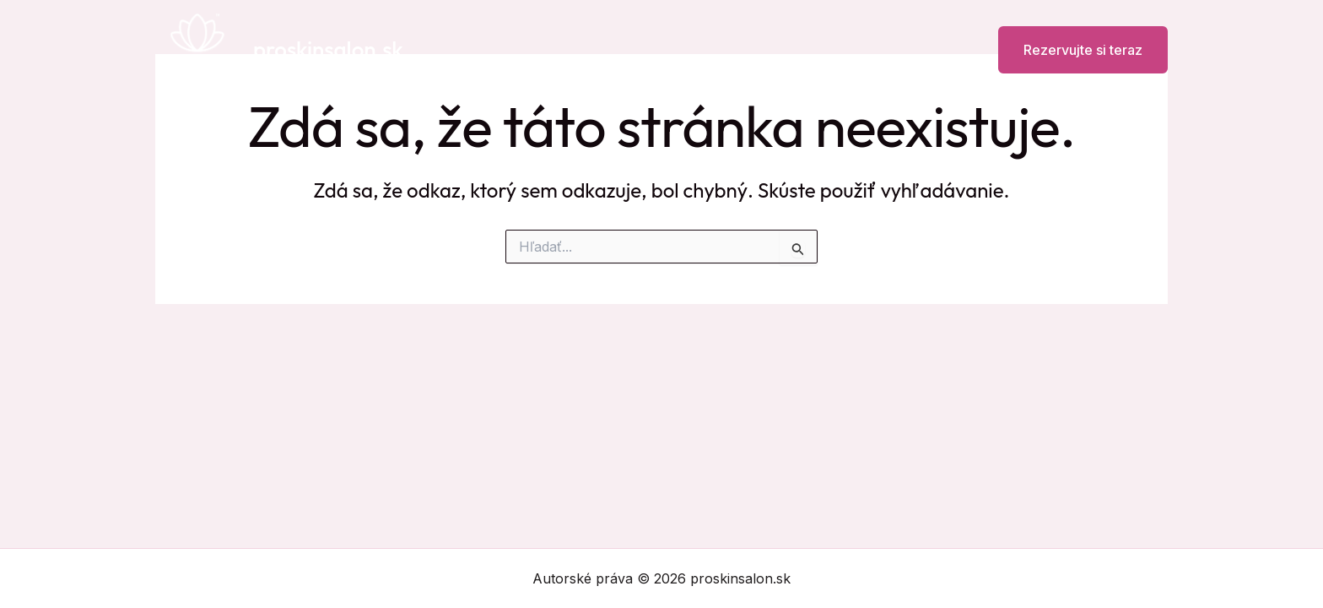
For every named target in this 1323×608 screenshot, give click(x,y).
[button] (1072, 49)
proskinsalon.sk (328, 49)
